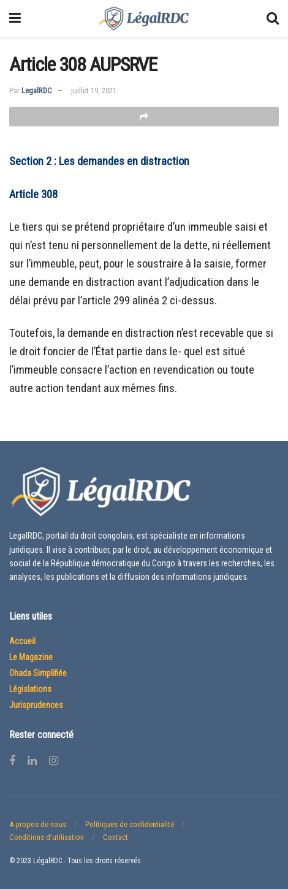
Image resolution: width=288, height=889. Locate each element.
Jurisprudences (36, 705)
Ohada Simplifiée (38, 673)
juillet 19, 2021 (93, 90)
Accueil (22, 641)
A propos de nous (37, 824)
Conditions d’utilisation (46, 837)
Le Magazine (31, 657)
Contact (115, 837)
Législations (30, 689)
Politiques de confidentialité (129, 824)
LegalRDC (36, 90)
